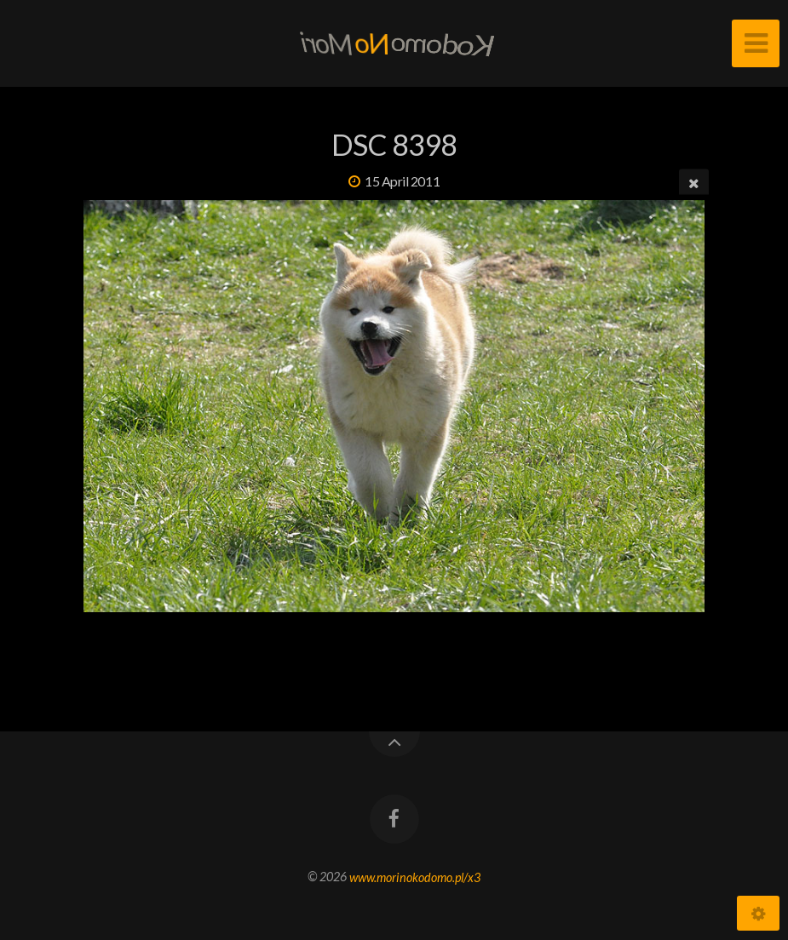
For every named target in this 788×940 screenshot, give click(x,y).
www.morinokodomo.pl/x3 (414, 876)
